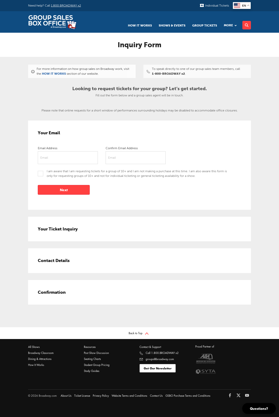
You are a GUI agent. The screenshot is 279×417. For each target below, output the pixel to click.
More (230, 25)
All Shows (34, 347)
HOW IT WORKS (54, 73)
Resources (90, 347)
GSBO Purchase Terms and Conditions (187, 395)
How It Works (140, 25)
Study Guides (91, 371)
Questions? (259, 408)
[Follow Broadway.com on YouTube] (248, 395)
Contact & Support (150, 347)
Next (64, 190)
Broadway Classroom (41, 353)
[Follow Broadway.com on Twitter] (239, 395)
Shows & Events (172, 25)
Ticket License (82, 395)
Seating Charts (92, 359)
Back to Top (139, 333)
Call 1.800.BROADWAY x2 (159, 353)
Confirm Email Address (122, 148)
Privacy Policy (101, 395)
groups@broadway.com (157, 359)
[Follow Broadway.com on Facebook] (231, 395)
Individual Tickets (217, 5)
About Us (66, 395)
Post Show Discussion (96, 353)
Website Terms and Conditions (129, 395)
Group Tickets (204, 25)
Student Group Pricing (96, 365)
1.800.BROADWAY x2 (66, 5)
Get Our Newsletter (157, 368)
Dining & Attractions (40, 359)
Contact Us (156, 395)
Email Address (47, 148)
